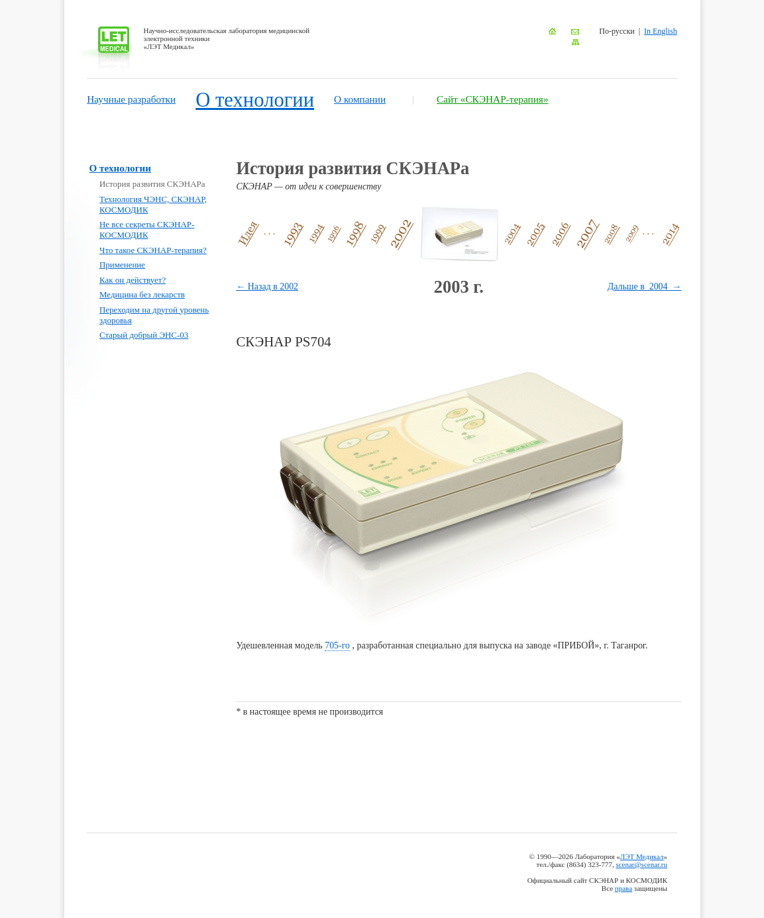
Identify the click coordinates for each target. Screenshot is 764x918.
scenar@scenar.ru (641, 864)
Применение (122, 265)
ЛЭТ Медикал (642, 856)
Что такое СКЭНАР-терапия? (153, 250)
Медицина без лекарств (142, 294)
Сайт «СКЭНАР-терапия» (493, 99)
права (623, 888)
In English (660, 31)
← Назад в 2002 (267, 286)
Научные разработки (131, 99)
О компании (360, 99)
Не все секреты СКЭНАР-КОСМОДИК (146, 229)
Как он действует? (132, 280)
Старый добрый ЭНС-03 (143, 335)
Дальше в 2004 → (645, 286)
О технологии (254, 100)
